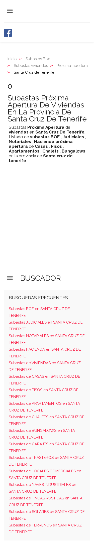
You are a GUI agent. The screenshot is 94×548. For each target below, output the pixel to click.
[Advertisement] (47, 222)
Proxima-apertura (72, 65)
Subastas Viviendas (31, 65)
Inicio (12, 59)
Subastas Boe (38, 59)
